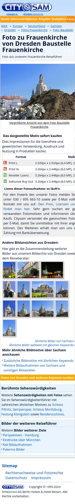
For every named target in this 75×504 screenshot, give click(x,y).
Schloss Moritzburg (47, 409)
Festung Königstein (15, 414)
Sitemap (9, 465)
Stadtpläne (59, 19)
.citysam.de (33, 14)
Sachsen (56, 26)
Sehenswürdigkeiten (24, 19)
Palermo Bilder (14, 449)
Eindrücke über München (21, 440)
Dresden (10, 30)
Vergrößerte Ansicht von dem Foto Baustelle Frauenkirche (39, 125)
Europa (18, 26)
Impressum (41, 477)
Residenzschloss (52, 414)
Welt (4, 26)
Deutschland (36, 26)
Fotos (70, 19)
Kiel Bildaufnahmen (17, 444)
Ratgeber (45, 19)
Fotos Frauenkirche (34, 30)
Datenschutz (16, 477)
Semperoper (22, 409)
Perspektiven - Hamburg (21, 435)
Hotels (5, 19)
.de (12, 14)
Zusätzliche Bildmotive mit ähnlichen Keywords (38, 360)
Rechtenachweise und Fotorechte (34, 472)
